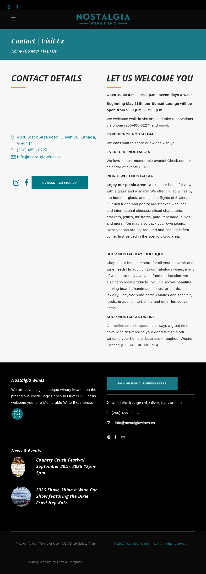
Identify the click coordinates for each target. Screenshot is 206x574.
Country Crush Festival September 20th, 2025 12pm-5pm (66, 466)
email (163, 125)
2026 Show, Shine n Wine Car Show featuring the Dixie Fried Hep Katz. (66, 496)
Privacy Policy (26, 543)
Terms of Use (49, 543)
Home (16, 51)
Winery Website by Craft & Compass (55, 562)
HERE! (144, 167)
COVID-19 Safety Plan (78, 543)
